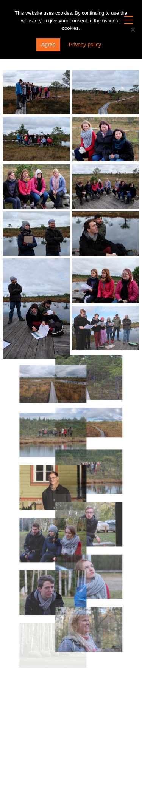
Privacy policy (85, 45)
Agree (48, 45)
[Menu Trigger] (129, 19)
